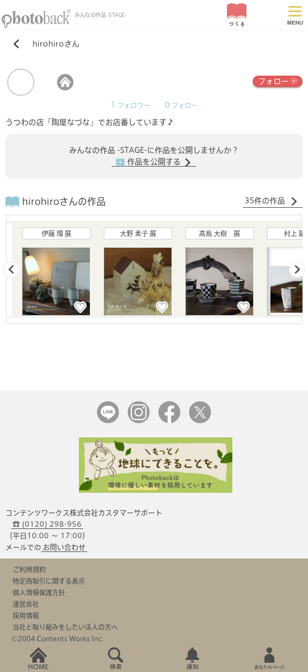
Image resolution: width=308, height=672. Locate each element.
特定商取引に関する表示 (49, 581)
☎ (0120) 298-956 (47, 524)
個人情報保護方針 (39, 592)
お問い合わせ (64, 547)
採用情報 (26, 615)
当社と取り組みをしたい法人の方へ (65, 627)
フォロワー (130, 105)
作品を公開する (154, 162)
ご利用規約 (29, 569)
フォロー (277, 80)
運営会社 (26, 604)
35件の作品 (271, 201)
